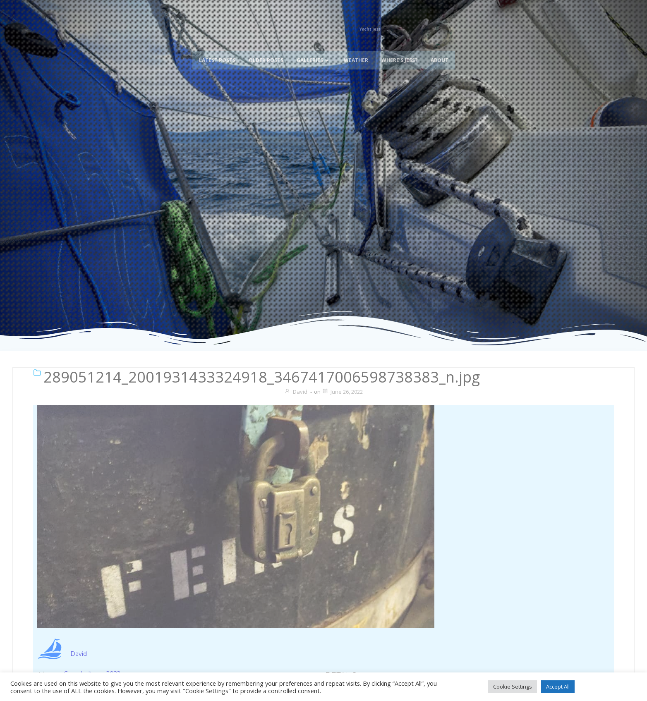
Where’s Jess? (399, 48)
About (439, 48)
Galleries (314, 48)
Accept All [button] (558, 686)
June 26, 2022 (342, 391)
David (295, 391)
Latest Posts (217, 48)
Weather (356, 48)
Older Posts (266, 48)
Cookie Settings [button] (512, 686)
